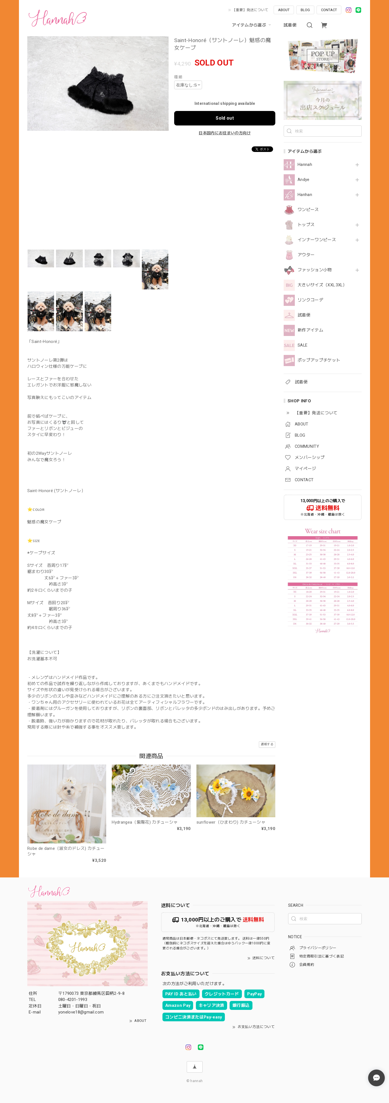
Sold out (225, 118)
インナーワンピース (317, 240)
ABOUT (284, 10)
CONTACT (329, 10)
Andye (304, 179)
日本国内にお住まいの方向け (225, 133)
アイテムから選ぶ (252, 25)
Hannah (305, 164)
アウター (306, 255)
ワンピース (308, 209)
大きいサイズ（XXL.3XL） (322, 285)
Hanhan (305, 194)
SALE (302, 345)
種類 (178, 77)
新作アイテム (310, 330)
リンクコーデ (310, 300)
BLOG (305, 10)
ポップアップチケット (319, 360)
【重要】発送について (250, 10)
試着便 (290, 25)
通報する (267, 744)
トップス (306, 224)
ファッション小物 (315, 270)
